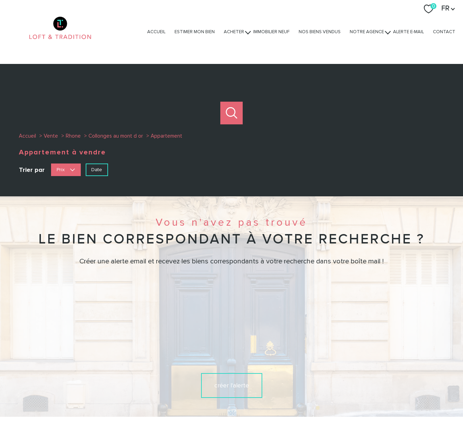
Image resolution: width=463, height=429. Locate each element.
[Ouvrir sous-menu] (248, 32)
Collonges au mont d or (115, 136)
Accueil (156, 32)
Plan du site (238, 404)
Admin (301, 404)
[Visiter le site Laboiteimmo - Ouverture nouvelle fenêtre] (231, 418)
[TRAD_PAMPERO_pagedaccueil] (60, 46)
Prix (66, 169)
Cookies (383, 404)
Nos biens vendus (320, 32)
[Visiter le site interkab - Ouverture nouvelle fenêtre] (350, 377)
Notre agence (367, 32)
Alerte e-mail (408, 32)
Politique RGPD (355, 404)
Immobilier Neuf (271, 32)
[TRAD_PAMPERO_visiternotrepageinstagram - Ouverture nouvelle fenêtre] (231, 377)
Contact (444, 32)
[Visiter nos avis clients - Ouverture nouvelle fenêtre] (396, 377)
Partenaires (323, 404)
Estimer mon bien (194, 32)
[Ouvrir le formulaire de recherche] (231, 113)
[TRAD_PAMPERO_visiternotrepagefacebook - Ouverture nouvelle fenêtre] (207, 377)
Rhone (73, 136)
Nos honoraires (206, 404)
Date (96, 169)
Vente (51, 136)
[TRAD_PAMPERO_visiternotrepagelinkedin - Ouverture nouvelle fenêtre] (255, 377)
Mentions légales (272, 404)
